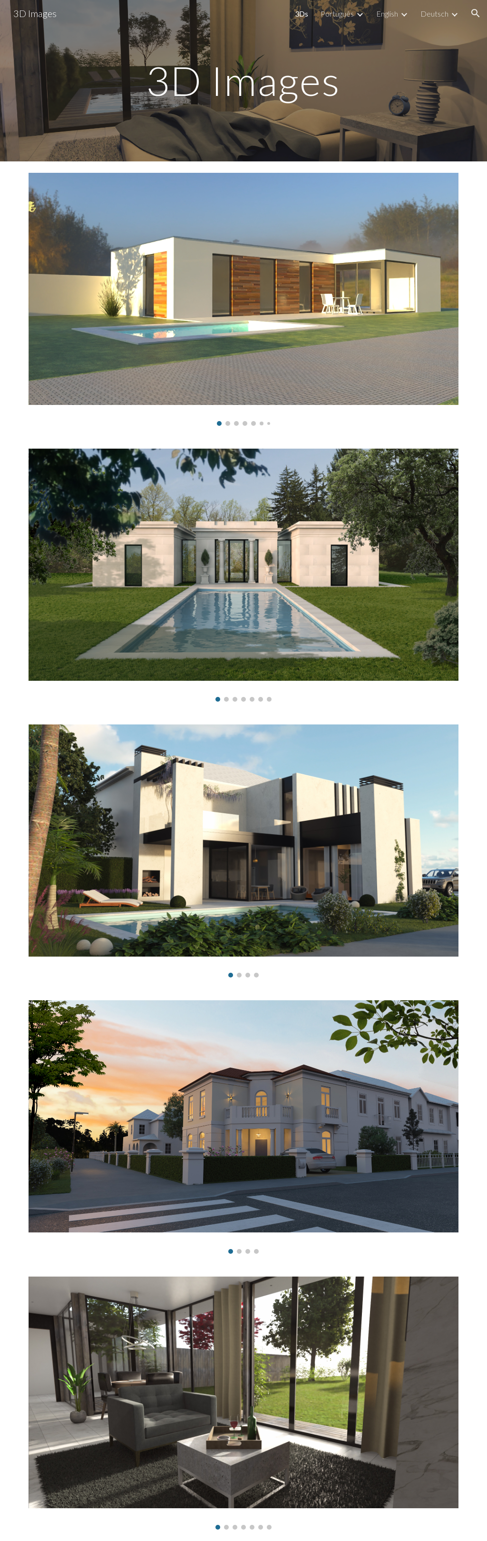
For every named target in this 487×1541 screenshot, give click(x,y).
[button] (475, 13)
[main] (243, 80)
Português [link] (337, 13)
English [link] (387, 13)
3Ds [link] (301, 13)
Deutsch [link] (434, 13)
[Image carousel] (244, 299)
